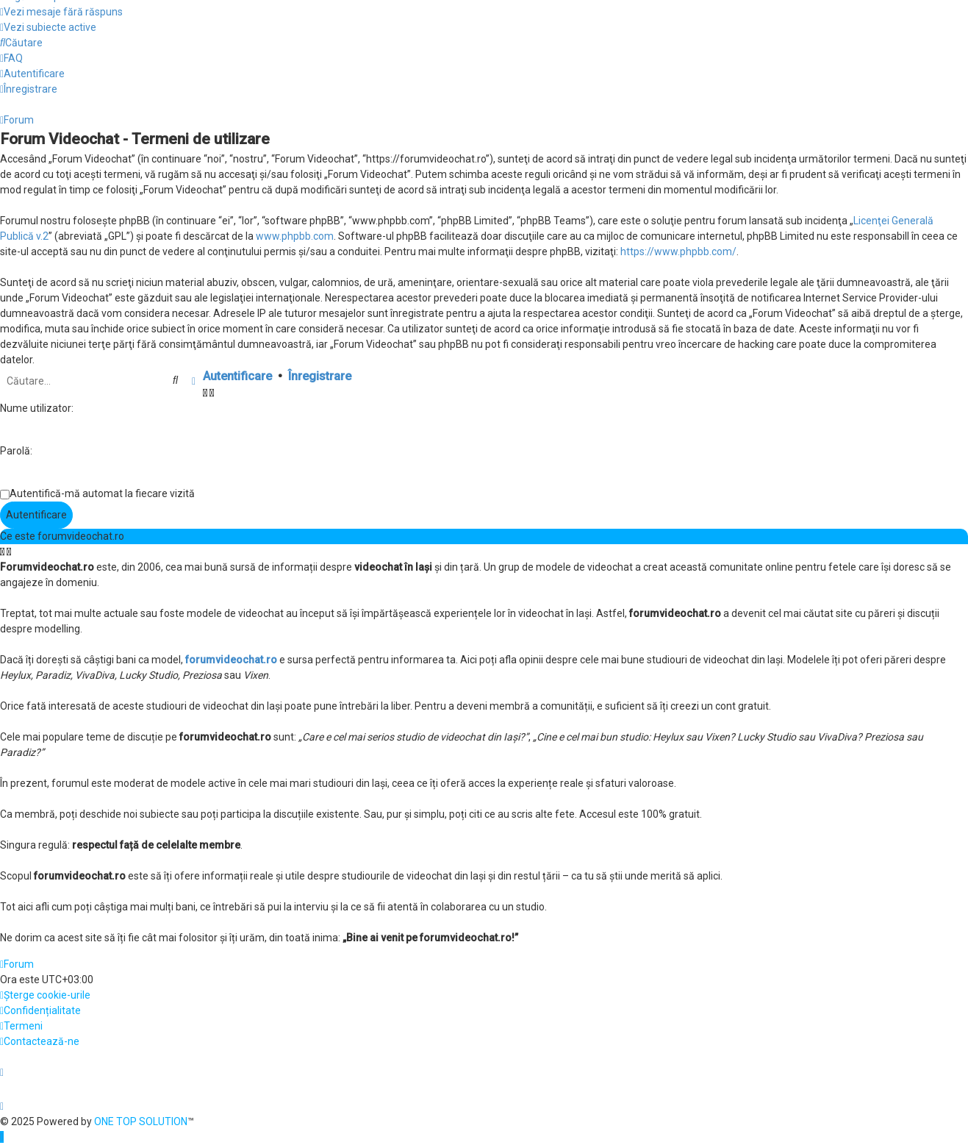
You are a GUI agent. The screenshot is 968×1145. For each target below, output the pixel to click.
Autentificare (237, 376)
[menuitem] (61, 12)
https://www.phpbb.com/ (678, 251)
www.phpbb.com (295, 236)
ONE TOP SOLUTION (140, 1121)
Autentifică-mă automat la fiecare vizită (102, 493)
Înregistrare (319, 376)
